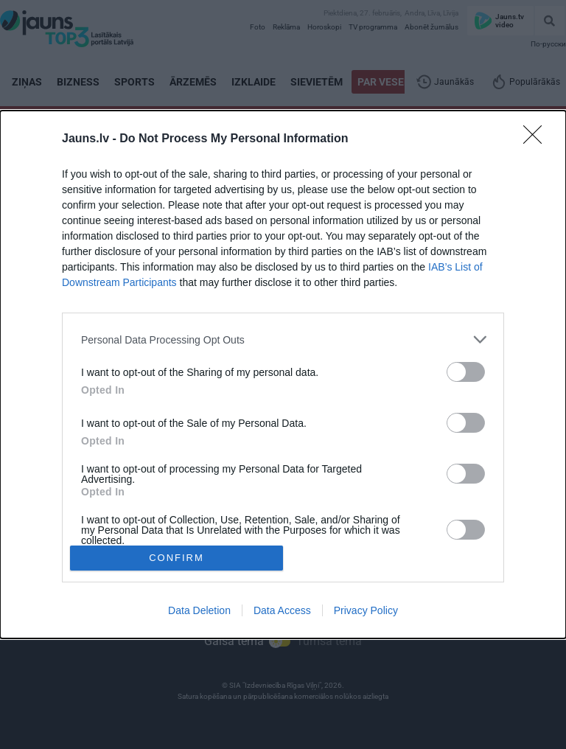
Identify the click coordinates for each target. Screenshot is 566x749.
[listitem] (283, 339)
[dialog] (283, 374)
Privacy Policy (366, 610)
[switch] (466, 372)
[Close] (537, 139)
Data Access (282, 610)
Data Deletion (199, 610)
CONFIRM (176, 556)
